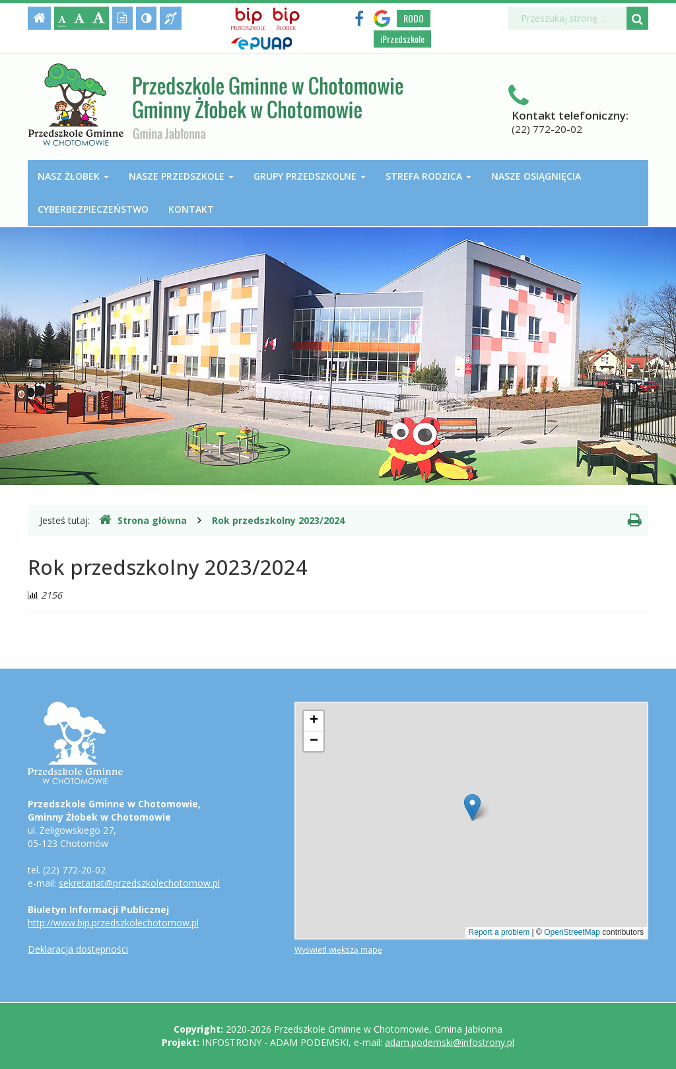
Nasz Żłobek (73, 176)
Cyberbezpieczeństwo (93, 209)
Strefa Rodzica (428, 176)
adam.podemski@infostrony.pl (449, 1042)
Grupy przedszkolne (310, 176)
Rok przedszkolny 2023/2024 (278, 520)
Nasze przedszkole (181, 176)
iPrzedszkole (402, 39)
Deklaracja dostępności (78, 949)
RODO (413, 18)
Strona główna (143, 520)
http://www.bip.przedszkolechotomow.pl (113, 922)
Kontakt (191, 209)
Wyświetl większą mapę (338, 949)
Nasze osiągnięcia (536, 176)
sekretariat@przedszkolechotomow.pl (139, 883)
